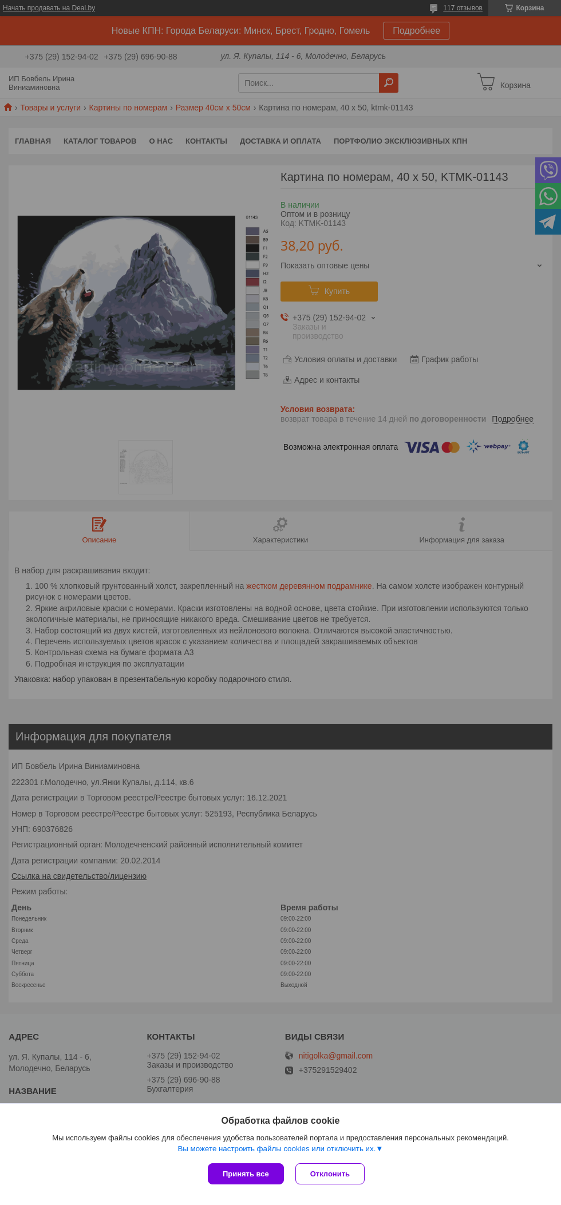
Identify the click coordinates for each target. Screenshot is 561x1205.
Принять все (246, 1174)
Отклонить (330, 1174)
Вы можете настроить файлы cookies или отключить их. (276, 1148)
